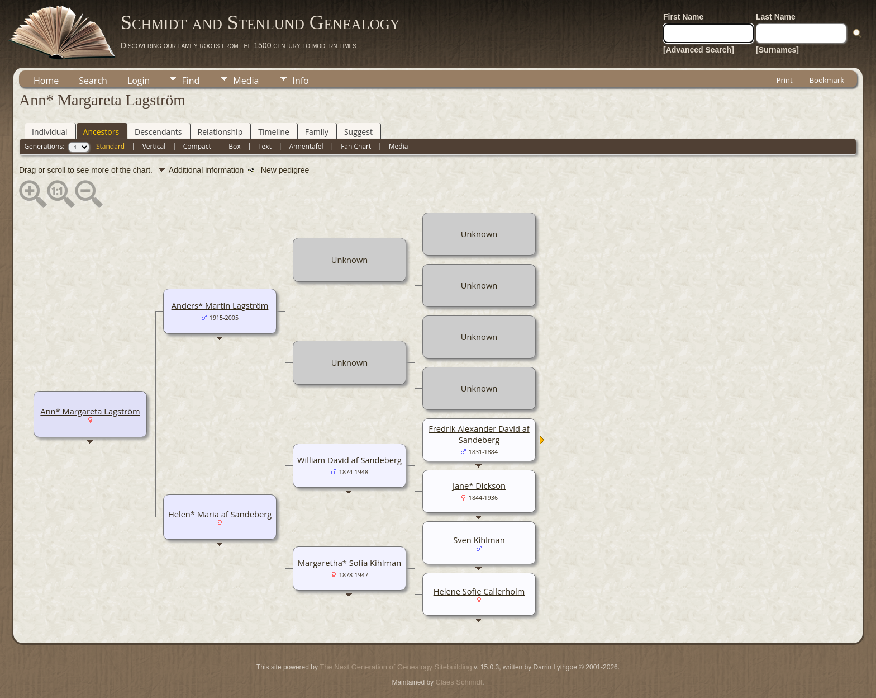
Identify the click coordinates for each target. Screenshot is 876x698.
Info (300, 80)
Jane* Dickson (479, 485)
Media (246, 80)
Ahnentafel (306, 146)
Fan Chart (356, 146)
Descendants (158, 131)
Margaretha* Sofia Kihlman (349, 562)
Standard (110, 146)
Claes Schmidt (458, 682)
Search (93, 80)
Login (138, 80)
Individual (50, 131)
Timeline (273, 131)
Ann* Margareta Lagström (90, 411)
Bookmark (827, 80)
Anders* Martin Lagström (220, 305)
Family (316, 131)
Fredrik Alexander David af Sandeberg (479, 434)
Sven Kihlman (478, 539)
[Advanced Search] (698, 49)
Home (46, 80)
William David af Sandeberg (349, 459)
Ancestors (101, 131)
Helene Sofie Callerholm (479, 591)
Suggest (358, 131)
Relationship (220, 131)
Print (785, 80)
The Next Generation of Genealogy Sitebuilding (396, 667)
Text (265, 146)
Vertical (154, 146)
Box (234, 146)
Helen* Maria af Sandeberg (220, 514)
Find (190, 80)
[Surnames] (777, 49)
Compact (197, 146)
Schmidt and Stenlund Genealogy (260, 22)
